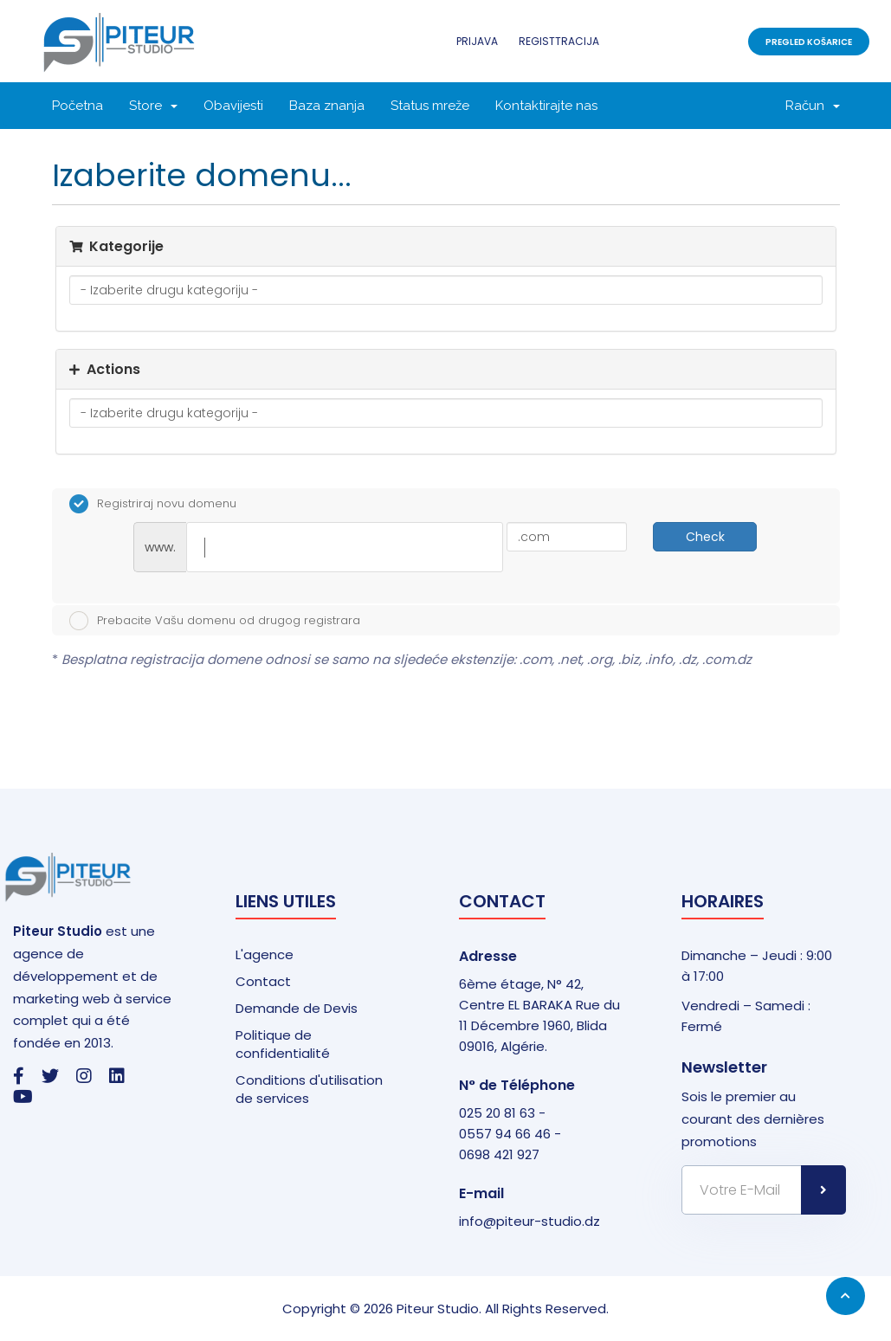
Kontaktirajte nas (546, 105)
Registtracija (559, 41)
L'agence (265, 954)
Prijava (477, 41)
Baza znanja (327, 105)
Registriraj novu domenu (152, 503)
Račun (812, 105)
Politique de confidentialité (283, 1044)
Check (705, 536)
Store (153, 105)
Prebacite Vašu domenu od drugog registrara (214, 620)
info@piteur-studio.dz (529, 1221)
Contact (263, 981)
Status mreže (430, 105)
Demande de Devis (297, 1008)
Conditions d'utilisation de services (309, 1089)
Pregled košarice (808, 41)
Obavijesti (233, 105)
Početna (77, 105)
